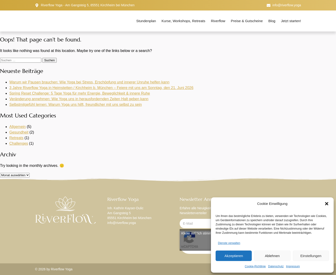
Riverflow (218, 21)
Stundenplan (146, 21)
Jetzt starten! (291, 21)
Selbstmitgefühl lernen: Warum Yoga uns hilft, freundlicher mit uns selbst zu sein (75, 105)
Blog (271, 21)
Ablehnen (272, 256)
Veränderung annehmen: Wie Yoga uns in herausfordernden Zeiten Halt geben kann (78, 99)
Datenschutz (276, 266)
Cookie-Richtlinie (255, 266)
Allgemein (17, 127)
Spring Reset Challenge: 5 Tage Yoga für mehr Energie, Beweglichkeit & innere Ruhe (79, 93)
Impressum (293, 266)
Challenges (18, 143)
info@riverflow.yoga (121, 223)
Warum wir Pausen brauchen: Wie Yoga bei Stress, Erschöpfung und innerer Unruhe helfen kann (89, 82)
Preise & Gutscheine (247, 21)
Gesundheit (18, 132)
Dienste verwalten (229, 243)
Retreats (16, 138)
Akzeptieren (233, 256)
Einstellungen (310, 256)
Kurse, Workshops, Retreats (183, 21)
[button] (326, 203)
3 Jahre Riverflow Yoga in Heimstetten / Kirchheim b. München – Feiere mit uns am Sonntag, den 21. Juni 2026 (101, 88)
